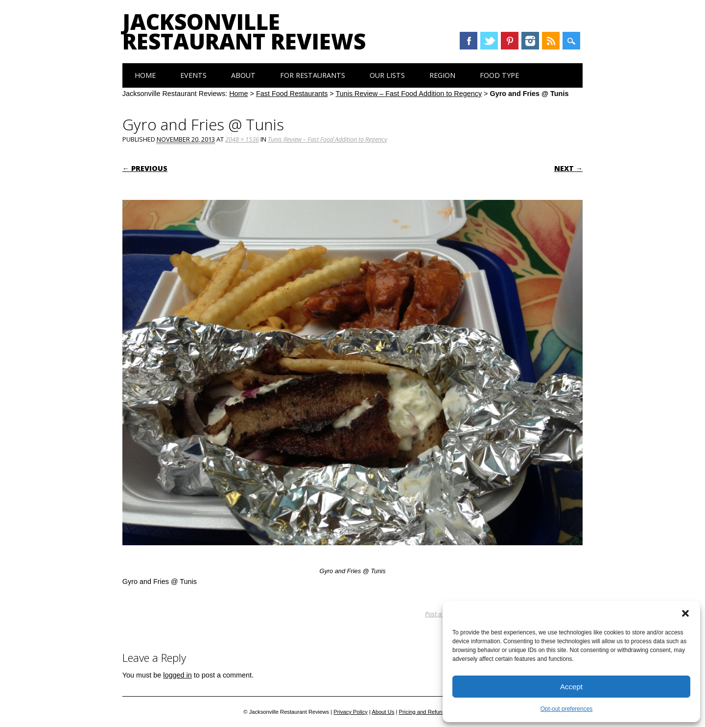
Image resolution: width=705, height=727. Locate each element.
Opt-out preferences (566, 708)
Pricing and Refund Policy (430, 712)
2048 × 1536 (242, 139)
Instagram (530, 40)
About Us (383, 712)
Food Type (499, 75)
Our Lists (387, 75)
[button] (685, 613)
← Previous (144, 168)
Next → (568, 168)
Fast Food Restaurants (292, 93)
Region (442, 75)
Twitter (489, 40)
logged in (177, 675)
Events (193, 75)
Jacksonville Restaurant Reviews (244, 31)
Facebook (468, 40)
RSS (551, 40)
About (243, 75)
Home (145, 75)
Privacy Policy (350, 712)
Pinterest (509, 40)
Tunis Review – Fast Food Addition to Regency (408, 93)
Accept (571, 686)
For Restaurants (312, 75)
